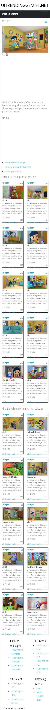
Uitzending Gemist (10, 14)
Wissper (6, 20)
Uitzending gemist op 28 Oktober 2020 (18, 167)
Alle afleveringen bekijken (9, 222)
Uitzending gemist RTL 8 (13, 171)
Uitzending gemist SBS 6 (17, 693)
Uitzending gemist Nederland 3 (17, 667)
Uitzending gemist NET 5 (17, 685)
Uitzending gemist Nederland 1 (17, 651)
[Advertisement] (24, 76)
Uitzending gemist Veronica (17, 701)
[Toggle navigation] (44, 14)
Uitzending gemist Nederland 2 (17, 659)
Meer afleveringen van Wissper (15, 162)
